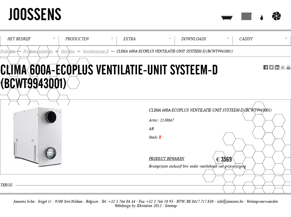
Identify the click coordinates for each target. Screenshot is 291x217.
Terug (6, 185)
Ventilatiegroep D (96, 51)
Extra (129, 39)
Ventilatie (68, 51)
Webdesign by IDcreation (133, 206)
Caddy (246, 39)
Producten (77, 39)
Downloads (193, 39)
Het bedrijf (18, 39)
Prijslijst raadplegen (38, 51)
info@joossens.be (230, 201)
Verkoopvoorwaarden (262, 201)
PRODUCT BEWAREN (166, 159)
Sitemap (171, 206)
